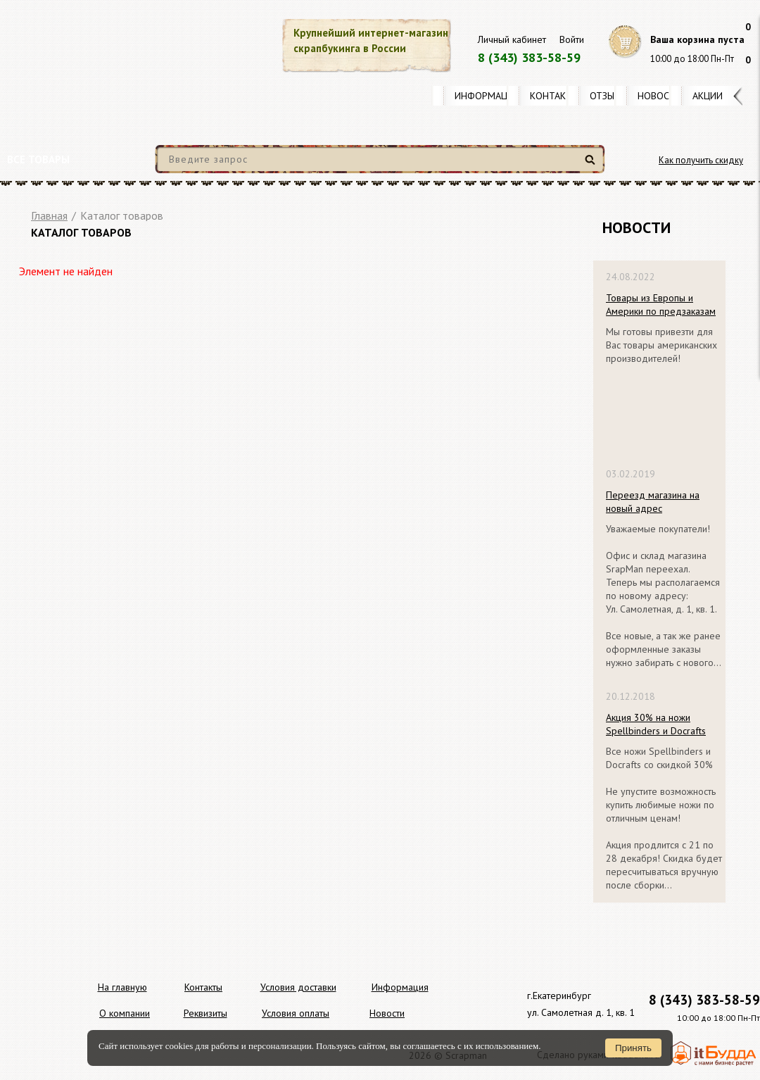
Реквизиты (205, 1013)
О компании (124, 1013)
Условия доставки (298, 987)
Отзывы (608, 95)
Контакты (554, 95)
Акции (707, 95)
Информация (487, 95)
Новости (660, 95)
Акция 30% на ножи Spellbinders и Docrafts (656, 724)
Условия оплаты (295, 1013)
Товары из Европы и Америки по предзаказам (661, 304)
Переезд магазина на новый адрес (652, 502)
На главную (122, 987)
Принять (633, 1048)
